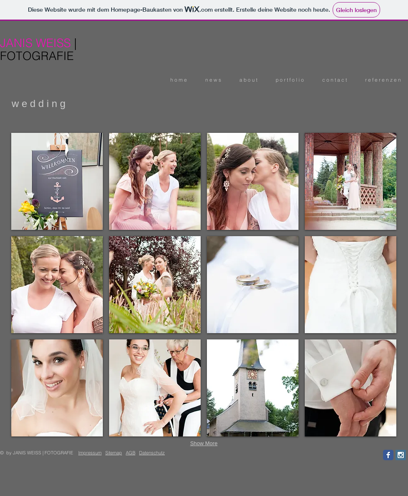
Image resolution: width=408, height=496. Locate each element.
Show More (204, 443)
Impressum (90, 453)
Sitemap (113, 453)
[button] (287, 80)
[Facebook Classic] (388, 455)
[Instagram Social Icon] (401, 455)
